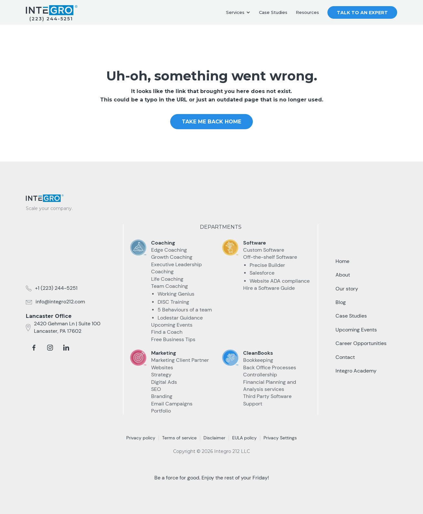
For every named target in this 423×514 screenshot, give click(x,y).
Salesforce (262, 272)
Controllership (260, 374)
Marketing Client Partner (180, 360)
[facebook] (33, 347)
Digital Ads (164, 382)
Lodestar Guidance (180, 317)
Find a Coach (166, 332)
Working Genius (176, 293)
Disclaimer (214, 438)
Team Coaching (169, 286)
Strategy (161, 374)
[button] (238, 13)
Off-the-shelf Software (270, 257)
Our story (346, 288)
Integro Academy (356, 370)
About (342, 274)
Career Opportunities (361, 343)
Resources (307, 12)
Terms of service (179, 438)
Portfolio (161, 410)
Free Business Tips (173, 339)
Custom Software (263, 250)
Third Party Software (267, 396)
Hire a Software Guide (269, 288)
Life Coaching (167, 279)
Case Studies (273, 12)
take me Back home (211, 122)
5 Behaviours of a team (185, 309)
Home (342, 261)
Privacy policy (140, 438)
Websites (162, 367)
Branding (161, 396)
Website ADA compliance (280, 281)
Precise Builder (267, 265)
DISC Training (173, 302)
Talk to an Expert (362, 13)
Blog (340, 302)
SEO (156, 389)
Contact (345, 357)
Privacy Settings (280, 438)
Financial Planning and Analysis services (269, 386)
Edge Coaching (169, 250)
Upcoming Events (171, 324)
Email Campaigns (171, 403)
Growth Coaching (171, 257)
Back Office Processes (269, 367)
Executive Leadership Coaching (176, 268)
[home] (51, 10)
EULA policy (244, 438)
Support (252, 403)
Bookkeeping (258, 360)
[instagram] (50, 347)
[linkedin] (66, 347)
